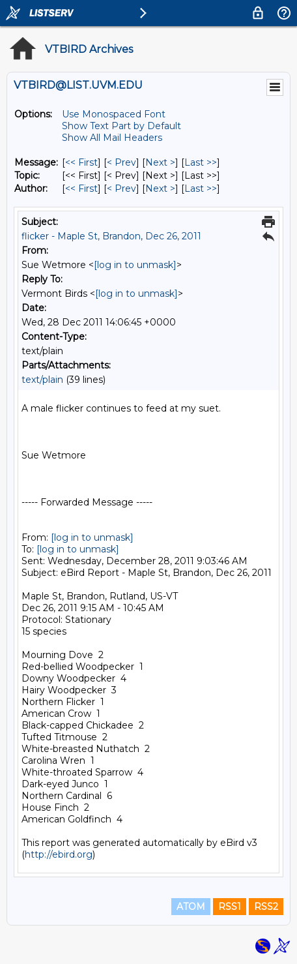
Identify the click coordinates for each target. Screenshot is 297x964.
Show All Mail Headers (112, 137)
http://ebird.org (58, 854)
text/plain (42, 379)
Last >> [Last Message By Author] (200, 188)
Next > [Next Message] (160, 162)
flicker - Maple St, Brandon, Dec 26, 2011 (111, 236)
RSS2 (266, 906)
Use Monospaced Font (113, 114)
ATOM (191, 906)
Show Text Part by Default (121, 126)
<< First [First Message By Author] (81, 188)
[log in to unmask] (135, 265)
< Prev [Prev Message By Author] (121, 188)
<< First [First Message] (81, 162)
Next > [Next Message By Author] (160, 188)
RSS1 (229, 906)
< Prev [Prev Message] (121, 162)
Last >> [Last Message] (200, 162)
